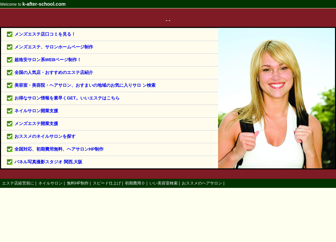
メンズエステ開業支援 (36, 123)
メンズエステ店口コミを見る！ (45, 34)
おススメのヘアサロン (202, 183)
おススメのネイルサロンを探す (45, 136)
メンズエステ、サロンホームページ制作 (53, 46)
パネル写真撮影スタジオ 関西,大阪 (48, 161)
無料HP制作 (78, 183)
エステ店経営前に (18, 183)
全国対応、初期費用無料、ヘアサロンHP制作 (58, 149)
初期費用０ (135, 183)
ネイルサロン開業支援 (36, 110)
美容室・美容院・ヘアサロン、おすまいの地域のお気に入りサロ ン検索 (85, 85)
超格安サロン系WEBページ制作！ (47, 59)
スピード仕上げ (107, 183)
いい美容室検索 (164, 183)
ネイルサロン (50, 183)
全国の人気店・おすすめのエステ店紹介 (53, 72)
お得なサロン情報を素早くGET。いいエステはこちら (67, 97)
